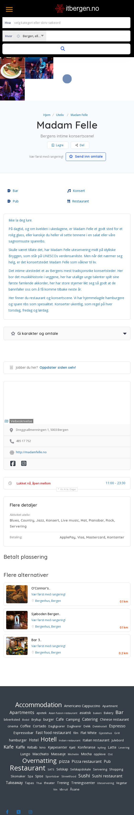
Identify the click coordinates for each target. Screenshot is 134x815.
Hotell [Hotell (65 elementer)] (49, 717)
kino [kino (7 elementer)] (43, 726)
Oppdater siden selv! (58, 345)
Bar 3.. (36, 618)
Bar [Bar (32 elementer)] (119, 690)
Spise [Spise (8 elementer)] (39, 754)
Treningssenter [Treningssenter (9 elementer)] (83, 761)
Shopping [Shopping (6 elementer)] (116, 748)
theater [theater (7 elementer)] (49, 761)
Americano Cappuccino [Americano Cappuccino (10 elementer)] (82, 684)
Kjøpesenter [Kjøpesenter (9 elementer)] (57, 725)
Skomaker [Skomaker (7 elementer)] (18, 754)
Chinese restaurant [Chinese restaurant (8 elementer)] (114, 697)
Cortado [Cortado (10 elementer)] (39, 704)
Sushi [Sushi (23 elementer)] (84, 754)
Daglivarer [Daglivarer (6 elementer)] (74, 705)
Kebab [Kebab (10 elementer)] (32, 725)
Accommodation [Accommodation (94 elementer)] (38, 683)
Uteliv (60, 93)
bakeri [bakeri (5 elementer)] (97, 691)
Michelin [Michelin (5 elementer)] (73, 732)
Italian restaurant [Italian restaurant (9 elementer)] (96, 718)
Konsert (76, 169)
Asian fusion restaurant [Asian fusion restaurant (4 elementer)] (63, 691)
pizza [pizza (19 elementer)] (64, 739)
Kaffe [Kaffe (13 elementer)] (20, 725)
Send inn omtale (86, 135)
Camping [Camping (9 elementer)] (73, 697)
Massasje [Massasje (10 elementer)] (58, 732)
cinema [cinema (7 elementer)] (13, 704)
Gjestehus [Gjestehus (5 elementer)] (105, 711)
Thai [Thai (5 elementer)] (39, 761)
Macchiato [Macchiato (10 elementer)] (40, 732)
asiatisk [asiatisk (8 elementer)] (85, 691)
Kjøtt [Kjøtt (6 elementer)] (72, 726)
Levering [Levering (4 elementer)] (124, 726)
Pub (13, 179)
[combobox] (24, 35)
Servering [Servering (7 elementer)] (100, 747)
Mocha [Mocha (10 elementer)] (86, 732)
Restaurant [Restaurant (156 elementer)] (27, 746)
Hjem (46, 93)
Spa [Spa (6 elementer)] (30, 755)
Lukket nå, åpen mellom (34, 461)
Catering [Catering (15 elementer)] (90, 697)
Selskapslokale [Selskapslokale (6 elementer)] (80, 748)
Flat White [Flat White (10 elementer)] (88, 711)
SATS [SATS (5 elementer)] (51, 748)
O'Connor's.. (40, 566)
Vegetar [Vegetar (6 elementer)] (121, 761)
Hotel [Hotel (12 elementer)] (34, 718)
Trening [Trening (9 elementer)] (63, 761)
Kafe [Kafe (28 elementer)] (9, 725)
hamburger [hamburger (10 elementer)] (18, 718)
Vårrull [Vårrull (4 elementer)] (64, 768)
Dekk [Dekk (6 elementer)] (87, 705)
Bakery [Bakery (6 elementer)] (108, 691)
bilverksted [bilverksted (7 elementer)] (12, 698)
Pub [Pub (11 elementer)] (107, 739)
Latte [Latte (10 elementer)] (112, 725)
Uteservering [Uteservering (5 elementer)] (105, 761)
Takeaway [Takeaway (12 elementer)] (14, 761)
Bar (13, 169)
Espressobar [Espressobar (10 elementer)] (23, 711)
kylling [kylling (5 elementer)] (102, 726)
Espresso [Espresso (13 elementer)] (117, 704)
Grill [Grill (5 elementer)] (117, 711)
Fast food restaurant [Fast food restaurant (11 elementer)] (53, 711)
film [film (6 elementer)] (75, 711)
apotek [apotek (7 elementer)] (41, 691)
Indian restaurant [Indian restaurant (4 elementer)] (69, 718)
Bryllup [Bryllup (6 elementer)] (36, 698)
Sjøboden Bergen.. (45, 592)
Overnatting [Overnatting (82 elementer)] (39, 739)
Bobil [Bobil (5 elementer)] (25, 698)
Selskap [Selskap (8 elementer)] (62, 747)
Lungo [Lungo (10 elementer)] (25, 732)
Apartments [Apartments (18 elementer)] (22, 691)
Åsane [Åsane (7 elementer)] (74, 767)
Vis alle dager (68, 467)
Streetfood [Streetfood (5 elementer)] (68, 754)
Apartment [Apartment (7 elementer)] (110, 684)
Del (79, 123)
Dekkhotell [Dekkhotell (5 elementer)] (100, 704)
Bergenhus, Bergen (48, 579)
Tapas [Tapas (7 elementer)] (29, 761)
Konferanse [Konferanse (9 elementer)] (86, 725)
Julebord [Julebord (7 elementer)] (118, 718)
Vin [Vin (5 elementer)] (55, 768)
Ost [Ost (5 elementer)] (110, 732)
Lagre (58, 123)
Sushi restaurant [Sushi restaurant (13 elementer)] (107, 754)
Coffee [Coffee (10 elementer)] (25, 704)
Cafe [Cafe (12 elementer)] (60, 697)
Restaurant (78, 179)
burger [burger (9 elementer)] (48, 697)
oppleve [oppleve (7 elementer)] (100, 732)
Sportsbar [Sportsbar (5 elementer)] (52, 754)
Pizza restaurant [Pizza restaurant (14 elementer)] (87, 739)
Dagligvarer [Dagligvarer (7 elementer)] (56, 704)
